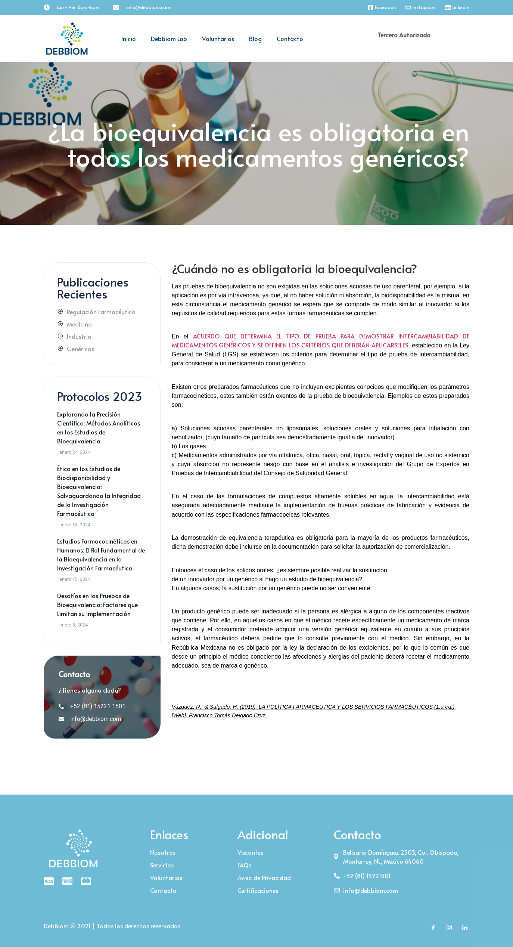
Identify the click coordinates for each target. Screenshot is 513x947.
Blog (255, 38)
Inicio (128, 38)
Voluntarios (218, 38)
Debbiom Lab (169, 38)
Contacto (290, 38)
